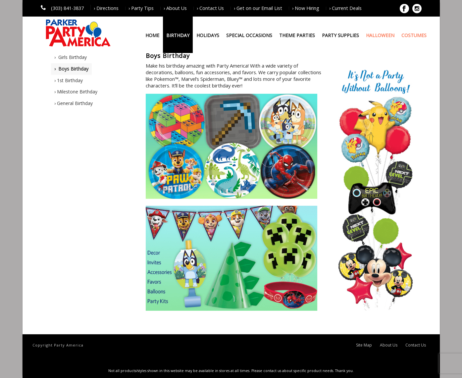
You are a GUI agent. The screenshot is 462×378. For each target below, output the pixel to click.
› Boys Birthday (71, 69)
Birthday (177, 35)
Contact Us (415, 345)
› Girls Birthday (70, 57)
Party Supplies (340, 35)
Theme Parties (297, 35)
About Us (388, 345)
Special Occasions (249, 35)
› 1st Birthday (68, 80)
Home (152, 35)
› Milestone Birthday (75, 91)
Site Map (364, 345)
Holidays (207, 35)
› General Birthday (73, 103)
